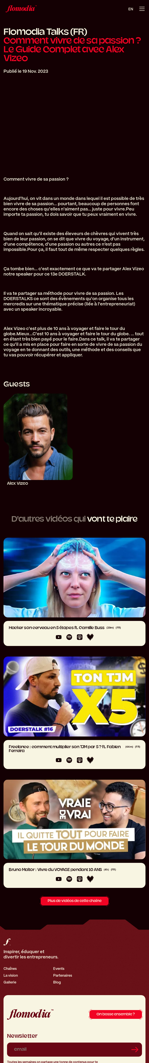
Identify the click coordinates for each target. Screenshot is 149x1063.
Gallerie (10, 982)
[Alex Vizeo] (38, 440)
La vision (11, 975)
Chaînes (10, 969)
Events (58, 969)
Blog (57, 982)
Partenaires (62, 975)
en (130, 9)
